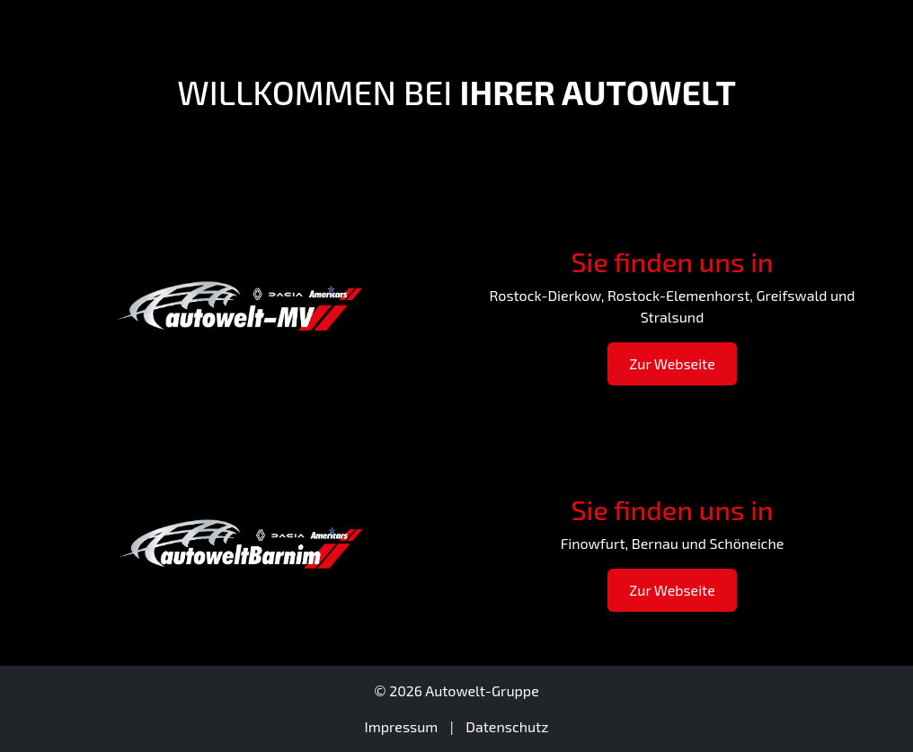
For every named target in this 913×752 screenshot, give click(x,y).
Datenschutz (506, 726)
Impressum (402, 726)
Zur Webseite (672, 363)
